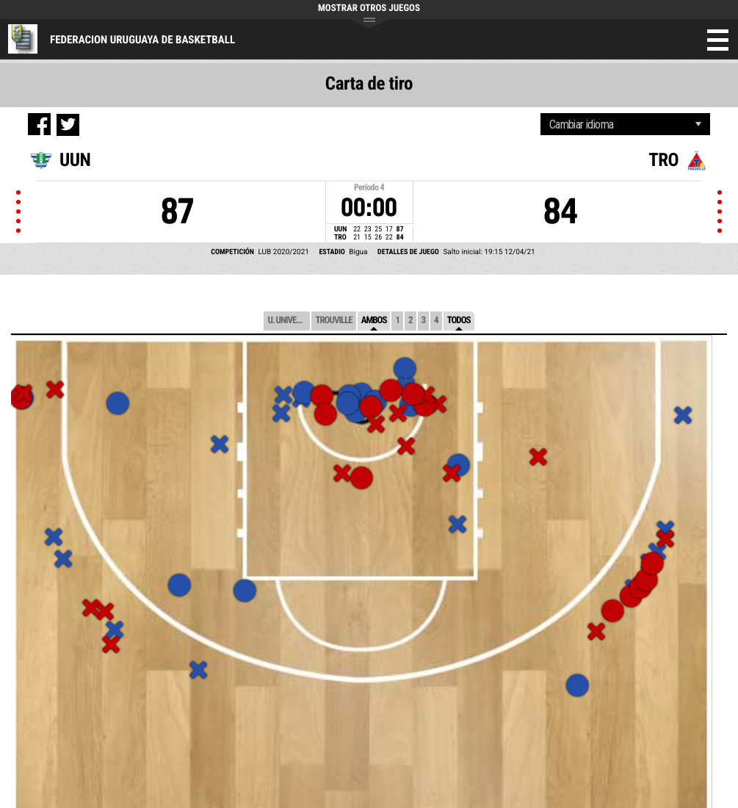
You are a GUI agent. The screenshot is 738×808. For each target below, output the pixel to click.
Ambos (374, 320)
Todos (459, 320)
